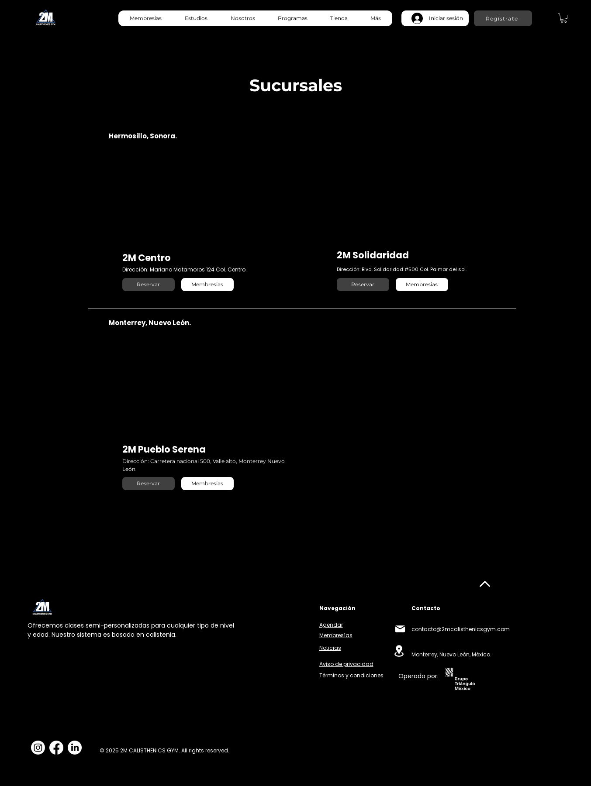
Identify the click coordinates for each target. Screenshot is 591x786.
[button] (196, 18)
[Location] (399, 651)
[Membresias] (207, 284)
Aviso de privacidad (346, 664)
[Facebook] (56, 748)
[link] (563, 18)
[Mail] (400, 629)
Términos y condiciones (351, 675)
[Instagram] (38, 748)
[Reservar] (148, 284)
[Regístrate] (503, 18)
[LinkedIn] (75, 748)
